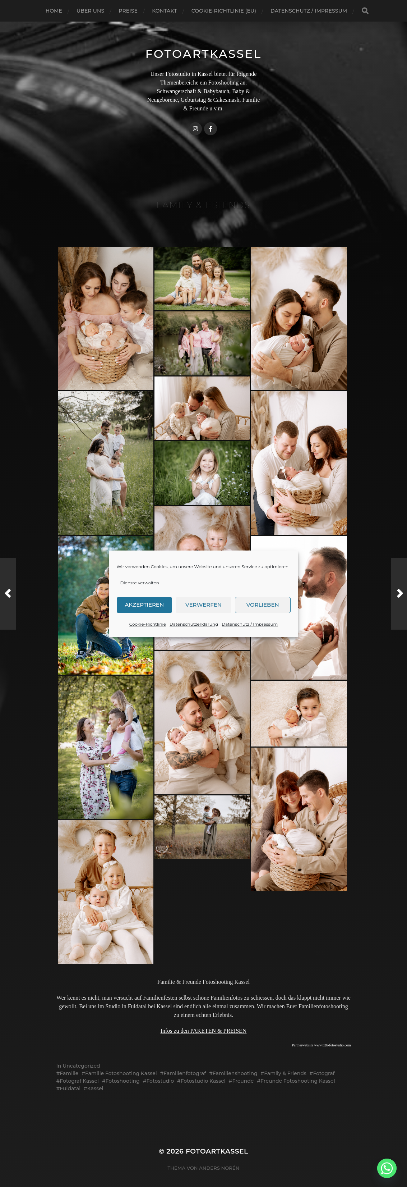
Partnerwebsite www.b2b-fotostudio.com (321, 1045)
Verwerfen (203, 604)
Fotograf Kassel (79, 1081)
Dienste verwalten (139, 582)
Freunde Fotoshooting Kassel (297, 1081)
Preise (128, 11)
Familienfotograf (184, 1073)
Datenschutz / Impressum (250, 624)
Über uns (90, 11)
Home (54, 11)
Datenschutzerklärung (194, 624)
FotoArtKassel (203, 54)
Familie (69, 1073)
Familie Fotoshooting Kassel (121, 1073)
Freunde (243, 1081)
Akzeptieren (144, 604)
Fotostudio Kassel (203, 1081)
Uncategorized (81, 1066)
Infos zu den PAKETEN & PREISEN (204, 1031)
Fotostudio (160, 1081)
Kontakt (164, 11)
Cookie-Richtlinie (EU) (223, 11)
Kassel (95, 1088)
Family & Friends (285, 1073)
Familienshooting (235, 1073)
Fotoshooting (123, 1081)
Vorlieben (262, 604)
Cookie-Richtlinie (147, 624)
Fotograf (323, 1073)
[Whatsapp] (387, 1168)
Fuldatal (70, 1088)
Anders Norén (219, 1168)
